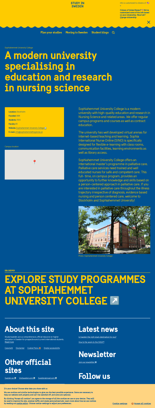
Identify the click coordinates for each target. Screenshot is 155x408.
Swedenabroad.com (47, 378)
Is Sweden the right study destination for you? (97, 337)
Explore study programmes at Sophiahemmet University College (75, 290)
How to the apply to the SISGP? (91, 342)
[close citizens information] (148, 22)
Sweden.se (10, 378)
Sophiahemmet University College (31, 128)
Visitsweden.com (27, 378)
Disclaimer (20, 348)
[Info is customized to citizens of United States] (135, 4)
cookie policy (22, 403)
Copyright (9, 348)
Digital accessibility (52, 348)
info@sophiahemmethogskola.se (29, 132)
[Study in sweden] (77, 6)
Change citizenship (128, 17)
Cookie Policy (34, 348)
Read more (9, 342)
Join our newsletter (88, 362)
